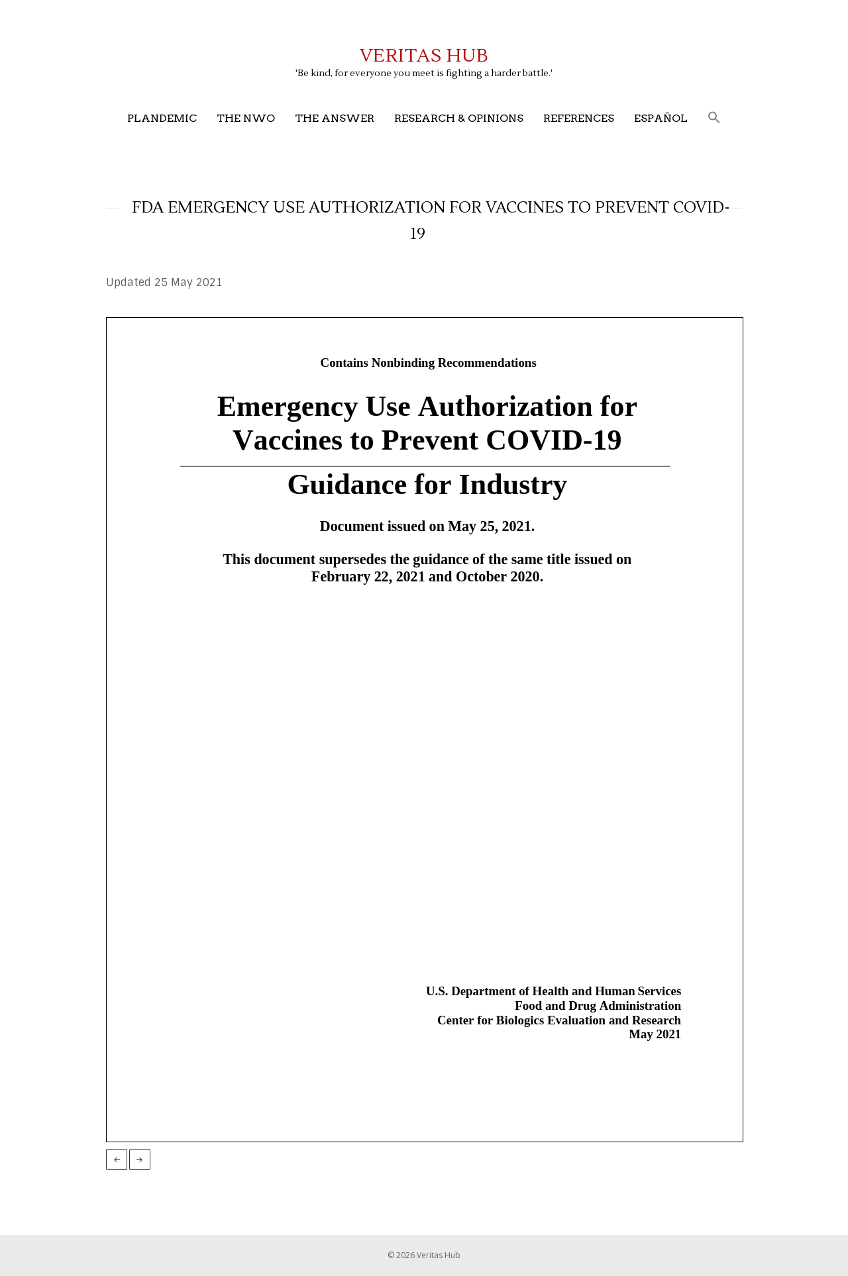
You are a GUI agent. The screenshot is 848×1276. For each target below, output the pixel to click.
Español (661, 118)
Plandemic (162, 118)
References (578, 118)
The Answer (334, 118)
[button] (714, 118)
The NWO (246, 118)
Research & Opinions (458, 118)
